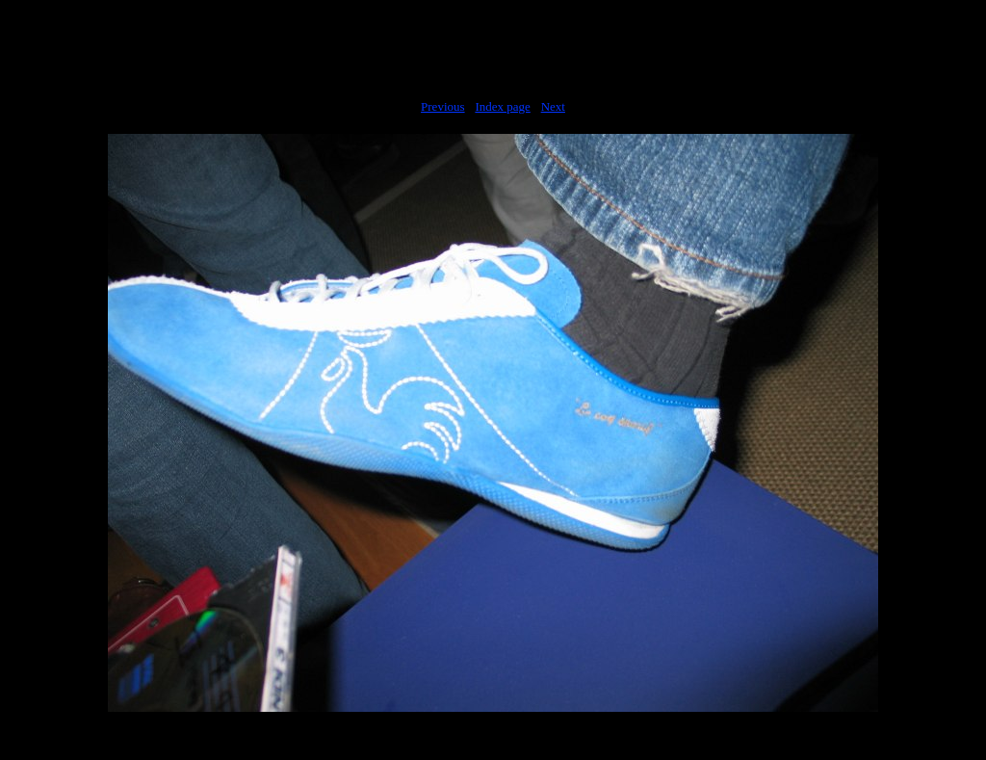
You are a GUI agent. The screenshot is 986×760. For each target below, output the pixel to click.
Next (553, 106)
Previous (443, 106)
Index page (502, 106)
